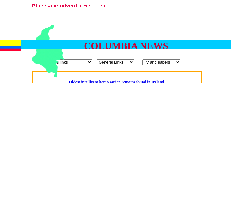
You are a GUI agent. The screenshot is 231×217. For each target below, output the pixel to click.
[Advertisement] (212, 35)
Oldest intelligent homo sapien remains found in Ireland (116, 82)
